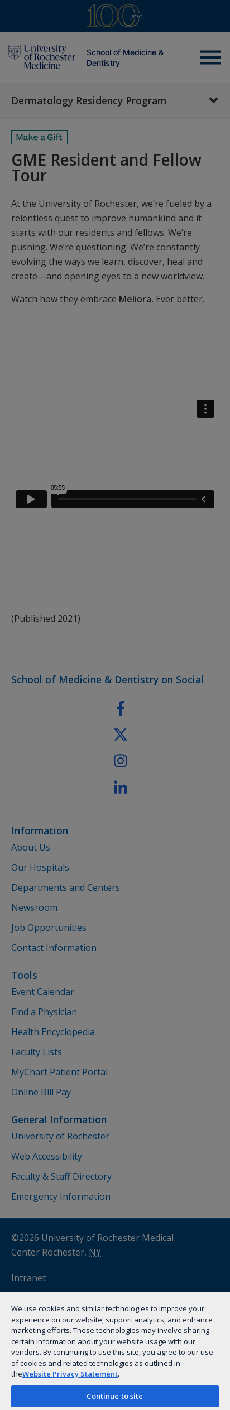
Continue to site (115, 1396)
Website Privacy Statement (70, 1374)
